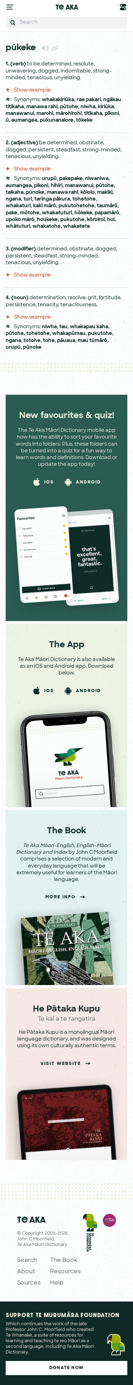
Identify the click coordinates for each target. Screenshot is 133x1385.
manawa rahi (41, 107)
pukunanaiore (56, 120)
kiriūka (106, 107)
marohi (45, 113)
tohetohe (84, 199)
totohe (31, 340)
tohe (49, 340)
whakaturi (18, 206)
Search (27, 1260)
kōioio (88, 192)
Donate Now (66, 1368)
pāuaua (66, 340)
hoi (111, 219)
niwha (88, 107)
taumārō (107, 206)
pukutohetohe (76, 206)
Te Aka (66, 7)
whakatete (76, 226)
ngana (13, 199)
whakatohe (47, 226)
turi (27, 199)
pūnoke (35, 192)
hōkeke (83, 213)
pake (11, 213)
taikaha (14, 192)
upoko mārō (20, 219)
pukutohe (72, 219)
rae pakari (89, 100)
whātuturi (18, 226)
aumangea (24, 120)
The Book (63, 1260)
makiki (104, 192)
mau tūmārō (92, 340)
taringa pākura (52, 199)
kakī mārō (44, 206)
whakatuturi (57, 213)
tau (63, 327)
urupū (49, 178)
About (26, 1272)
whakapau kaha (89, 327)
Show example (28, 90)
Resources (65, 1272)
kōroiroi (96, 219)
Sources (28, 1283)
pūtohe (69, 107)
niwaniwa (97, 178)
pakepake (71, 178)
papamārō (107, 213)
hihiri (56, 186)
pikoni (112, 113)
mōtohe (29, 213)
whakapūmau (68, 333)
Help (56, 1283)
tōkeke (84, 120)
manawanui (20, 113)
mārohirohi (69, 113)
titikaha (93, 113)
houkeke (47, 219)
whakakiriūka (58, 100)
